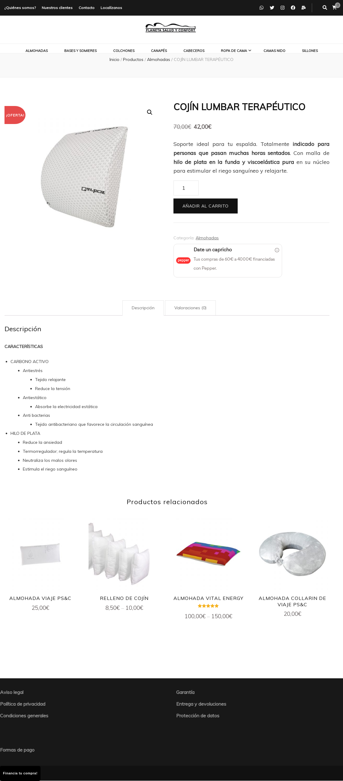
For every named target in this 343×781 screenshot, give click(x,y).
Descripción (143, 307)
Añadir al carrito (205, 206)
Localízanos (111, 7)
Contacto (87, 7)
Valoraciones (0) (190, 307)
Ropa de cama (234, 51)
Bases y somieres (80, 51)
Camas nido (274, 51)
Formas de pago (17, 750)
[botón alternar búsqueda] (325, 7)
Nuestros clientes (57, 7)
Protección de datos (197, 716)
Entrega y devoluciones (201, 704)
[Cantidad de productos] (185, 187)
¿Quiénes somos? (20, 7)
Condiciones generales (24, 716)
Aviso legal (11, 692)
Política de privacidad (22, 704)
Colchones (123, 51)
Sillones (310, 51)
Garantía (185, 692)
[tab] (143, 308)
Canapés (159, 51)
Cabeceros (193, 51)
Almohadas (37, 51)
